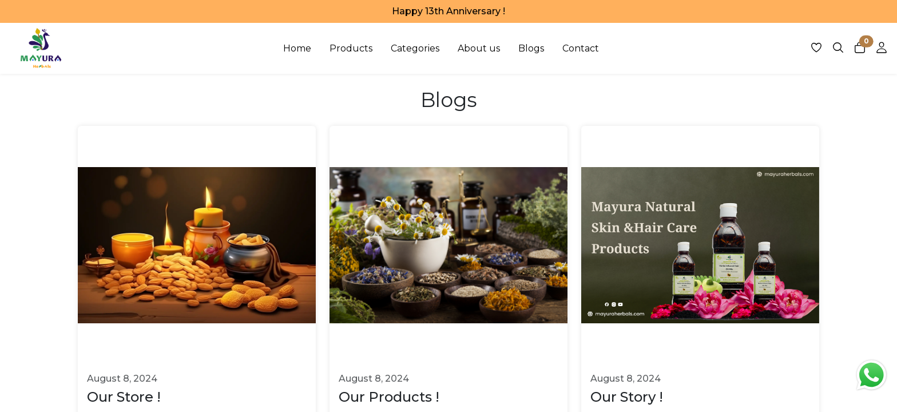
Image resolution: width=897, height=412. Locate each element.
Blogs (531, 48)
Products (351, 48)
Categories (415, 48)
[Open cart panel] (860, 50)
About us (479, 48)
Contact (580, 48)
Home (297, 48)
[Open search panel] (838, 50)
